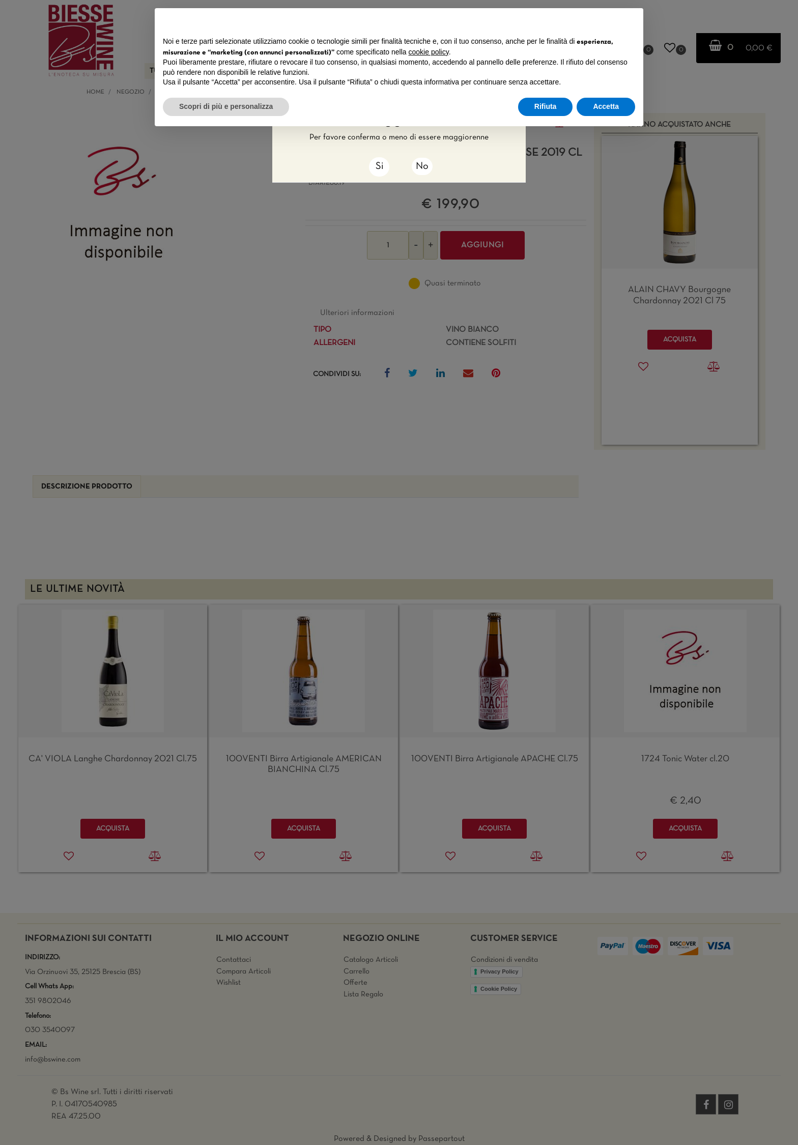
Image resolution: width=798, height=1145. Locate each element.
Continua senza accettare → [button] (588, 21)
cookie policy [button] (429, 52)
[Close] (379, 167)
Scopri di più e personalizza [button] (226, 106)
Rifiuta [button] (545, 106)
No (422, 166)
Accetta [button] (606, 106)
